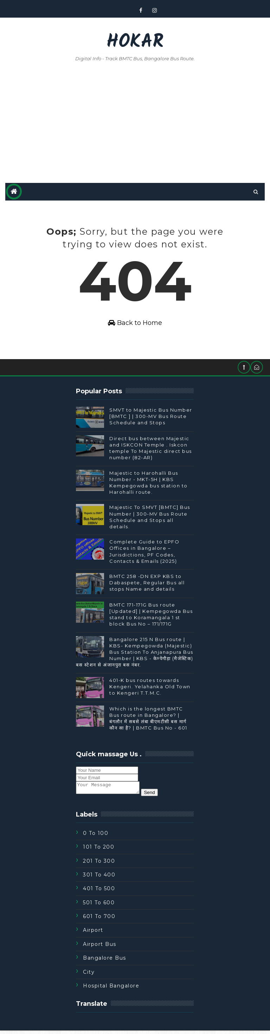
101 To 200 (98, 850)
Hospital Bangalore (111, 989)
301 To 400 (99, 878)
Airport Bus (99, 947)
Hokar (135, 42)
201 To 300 (99, 864)
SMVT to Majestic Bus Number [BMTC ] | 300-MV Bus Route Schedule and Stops (150, 417)
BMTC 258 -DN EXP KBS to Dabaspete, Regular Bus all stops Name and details (147, 584)
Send (156, 796)
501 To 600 (99, 906)
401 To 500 (99, 892)
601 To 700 (99, 920)
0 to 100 (95, 836)
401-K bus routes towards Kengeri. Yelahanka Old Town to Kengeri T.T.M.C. (150, 688)
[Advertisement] (134, 123)
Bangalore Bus (104, 961)
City (89, 975)
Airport (93, 934)
